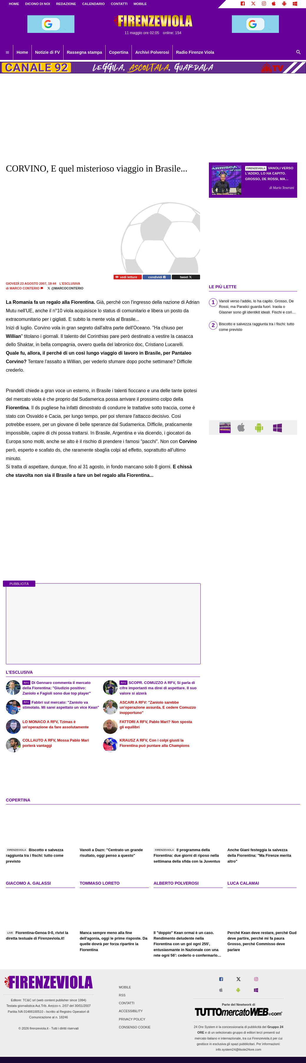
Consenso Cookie (135, 1027)
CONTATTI (119, 4)
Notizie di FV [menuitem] (47, 52)
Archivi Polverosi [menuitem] (152, 52)
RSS (122, 995)
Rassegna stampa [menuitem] (84, 52)
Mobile (125, 987)
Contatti (126, 1003)
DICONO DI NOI (37, 4)
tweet (186, 277)
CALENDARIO (93, 4)
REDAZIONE (66, 4)
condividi (157, 277)
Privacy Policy (132, 1019)
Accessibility (131, 1011)
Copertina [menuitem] (118, 52)
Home (14, 4)
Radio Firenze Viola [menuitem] (195, 52)
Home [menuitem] (22, 52)
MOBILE (140, 4)
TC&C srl (29, 1000)
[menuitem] (7, 52)
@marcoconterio (65, 288)
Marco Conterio (25, 288)
